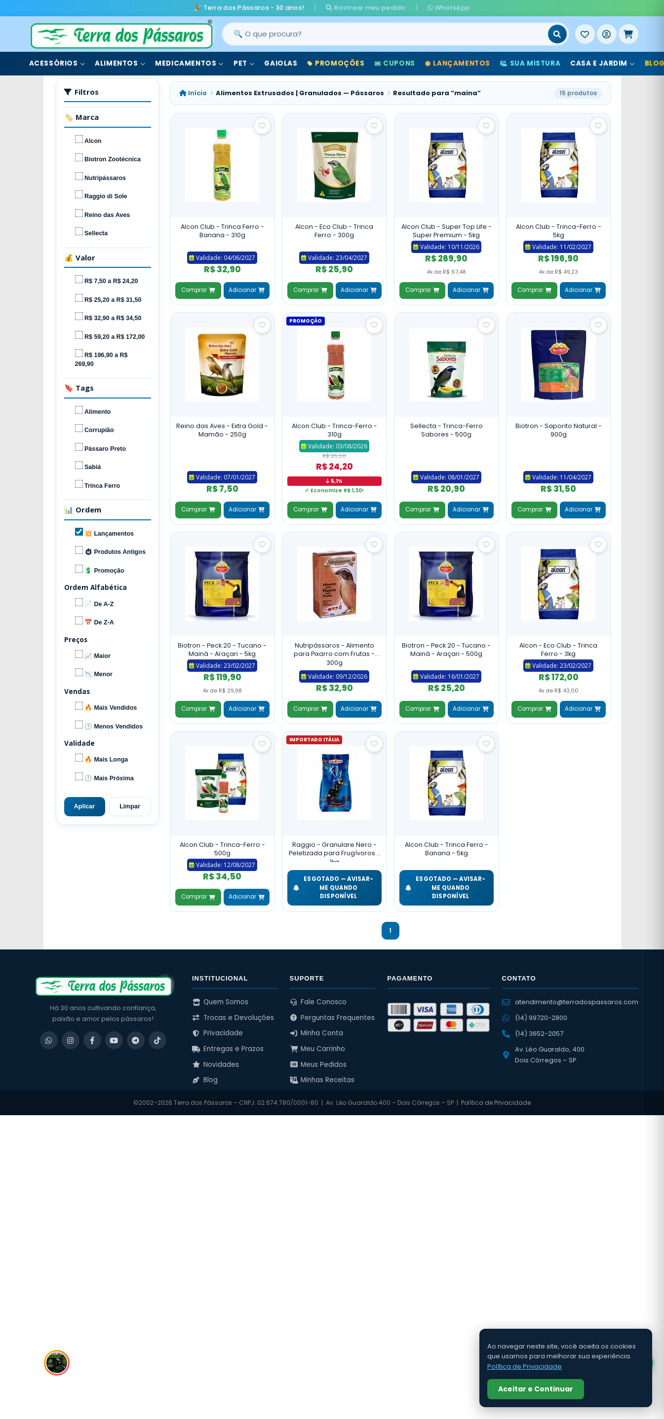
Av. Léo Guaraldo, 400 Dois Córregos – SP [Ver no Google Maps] (543, 1055)
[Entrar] (607, 34)
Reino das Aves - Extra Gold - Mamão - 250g (222, 430)
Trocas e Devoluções (233, 1017)
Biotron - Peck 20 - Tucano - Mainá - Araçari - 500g (446, 649)
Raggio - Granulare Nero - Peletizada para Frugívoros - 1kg (334, 851)
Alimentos (120, 63)
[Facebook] (92, 1040)
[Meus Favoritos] (585, 34)
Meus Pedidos (318, 1064)
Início (193, 93)
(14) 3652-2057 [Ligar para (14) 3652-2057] (532, 1033)
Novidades (215, 1064)
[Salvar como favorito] (262, 125)
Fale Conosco (318, 1002)
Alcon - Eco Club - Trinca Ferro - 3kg (558, 649)
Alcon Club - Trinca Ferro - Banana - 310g (222, 231)
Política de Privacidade (496, 1102)
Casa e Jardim (602, 63)
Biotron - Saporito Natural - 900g (558, 430)
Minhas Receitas (322, 1080)
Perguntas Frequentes (332, 1017)
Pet (244, 63)
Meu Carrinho (318, 1049)
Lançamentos (457, 63)
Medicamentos (189, 63)
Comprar (198, 290)
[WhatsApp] (49, 1040)
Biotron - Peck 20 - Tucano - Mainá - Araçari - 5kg (222, 649)
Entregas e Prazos (228, 1049)
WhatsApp (449, 7)
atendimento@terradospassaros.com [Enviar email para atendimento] (570, 1002)
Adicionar (246, 290)
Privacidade (217, 1033)
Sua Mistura (530, 63)
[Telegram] (136, 1040)
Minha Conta (317, 1033)
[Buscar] (557, 34)
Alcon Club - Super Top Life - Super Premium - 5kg (446, 231)
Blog (205, 1080)
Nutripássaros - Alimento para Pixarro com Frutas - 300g (334, 654)
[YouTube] (114, 1040)
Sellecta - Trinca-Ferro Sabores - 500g (446, 430)
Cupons (395, 63)
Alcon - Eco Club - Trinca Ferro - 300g (334, 231)
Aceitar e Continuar (535, 1389)
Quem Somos (220, 1002)
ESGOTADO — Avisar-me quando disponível (333, 887)
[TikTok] (157, 1040)
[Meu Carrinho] (628, 34)
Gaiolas (280, 63)
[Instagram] (70, 1040)
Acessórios (57, 63)
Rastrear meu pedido (365, 7)
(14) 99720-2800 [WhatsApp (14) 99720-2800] (534, 1017)
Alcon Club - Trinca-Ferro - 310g (334, 430)
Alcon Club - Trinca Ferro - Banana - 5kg (446, 849)
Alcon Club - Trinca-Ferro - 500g (222, 849)
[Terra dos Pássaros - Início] (121, 34)
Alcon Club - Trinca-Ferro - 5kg (558, 231)
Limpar (129, 806)
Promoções (336, 63)
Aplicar (84, 806)
